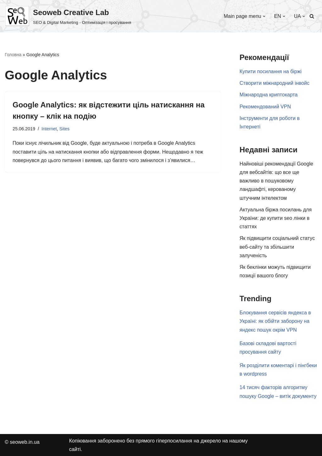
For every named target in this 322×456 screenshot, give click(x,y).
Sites (64, 128)
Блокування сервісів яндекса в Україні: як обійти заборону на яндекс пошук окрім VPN (275, 321)
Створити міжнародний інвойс (274, 83)
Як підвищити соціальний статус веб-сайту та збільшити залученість (277, 247)
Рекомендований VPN (265, 106)
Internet (49, 128)
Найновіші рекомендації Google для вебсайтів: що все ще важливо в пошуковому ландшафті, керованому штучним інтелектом (276, 181)
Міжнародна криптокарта (269, 94)
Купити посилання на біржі (271, 71)
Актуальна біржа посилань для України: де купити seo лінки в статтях (276, 218)
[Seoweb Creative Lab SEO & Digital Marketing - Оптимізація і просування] (68, 16)
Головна (13, 54)
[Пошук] (311, 16)
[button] (264, 16)
